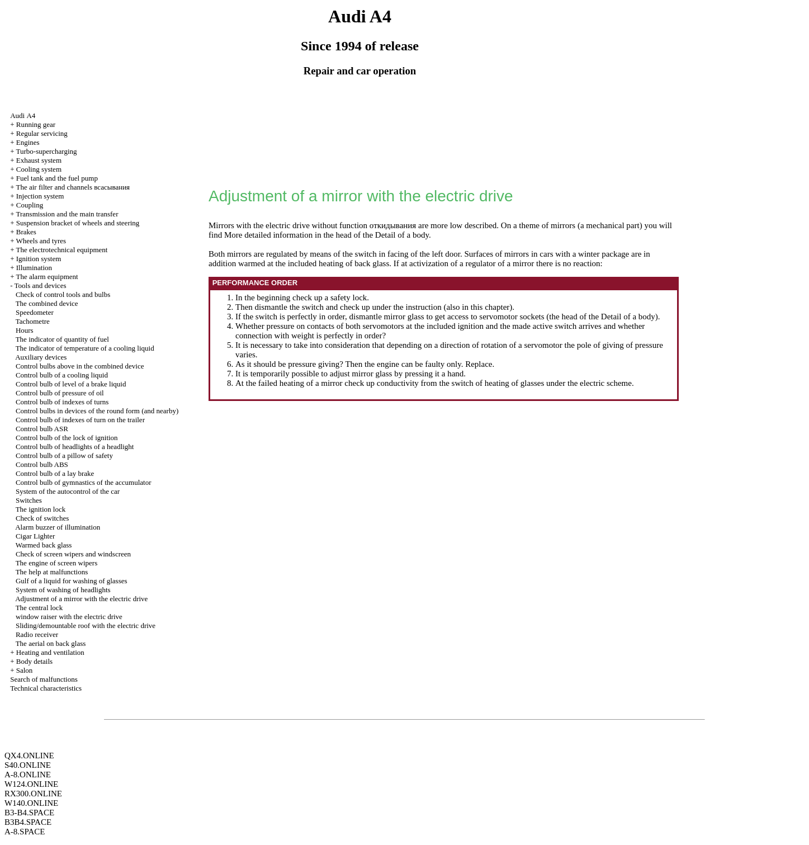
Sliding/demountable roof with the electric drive (85, 625)
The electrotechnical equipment (62, 250)
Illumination (34, 267)
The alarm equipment (47, 276)
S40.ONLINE (27, 765)
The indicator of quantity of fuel (62, 339)
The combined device (47, 303)
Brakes (26, 232)
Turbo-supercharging (46, 151)
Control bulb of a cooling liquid (62, 375)
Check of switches (42, 518)
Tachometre (33, 321)
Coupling (29, 205)
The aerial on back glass (51, 643)
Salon (24, 670)
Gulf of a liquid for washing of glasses (71, 581)
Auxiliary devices (41, 357)
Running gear (35, 124)
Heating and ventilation (50, 652)
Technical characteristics (46, 688)
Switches (29, 500)
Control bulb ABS (42, 464)
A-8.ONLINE (27, 774)
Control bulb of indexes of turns (62, 402)
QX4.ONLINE (29, 755)
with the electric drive (69, 616)
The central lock (39, 607)
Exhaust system (38, 160)
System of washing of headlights (63, 590)
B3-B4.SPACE (29, 812)
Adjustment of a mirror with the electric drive (81, 598)
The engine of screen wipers (57, 563)
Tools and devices (41, 285)
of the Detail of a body (391, 234)
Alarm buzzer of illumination (57, 527)
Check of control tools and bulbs (63, 294)
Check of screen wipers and (73, 554)
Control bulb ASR (42, 428)
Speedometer (35, 312)
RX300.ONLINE (33, 793)
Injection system (40, 196)
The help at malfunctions (52, 572)
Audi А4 (22, 115)
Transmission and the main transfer (67, 214)
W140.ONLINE (31, 803)
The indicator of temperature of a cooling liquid (85, 348)
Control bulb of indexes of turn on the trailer (80, 420)
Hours (25, 330)
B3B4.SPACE (27, 822)
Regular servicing (42, 133)
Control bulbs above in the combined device (80, 366)
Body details (34, 661)
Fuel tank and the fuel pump (57, 178)
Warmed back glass (44, 545)
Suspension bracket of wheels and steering (78, 223)
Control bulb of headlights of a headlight (75, 446)
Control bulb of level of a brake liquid (71, 384)
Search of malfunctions (44, 679)
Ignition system (38, 258)
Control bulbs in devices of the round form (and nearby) (97, 411)
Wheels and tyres (41, 241)
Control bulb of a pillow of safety (64, 455)
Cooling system (38, 169)
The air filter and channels (73, 187)
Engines (28, 142)
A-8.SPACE (24, 831)
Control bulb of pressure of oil (60, 393)
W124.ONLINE (31, 784)
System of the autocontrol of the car (68, 491)
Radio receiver (37, 634)
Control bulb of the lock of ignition (67, 437)
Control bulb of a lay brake (55, 473)
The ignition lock (41, 509)
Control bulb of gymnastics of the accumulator (84, 482)
